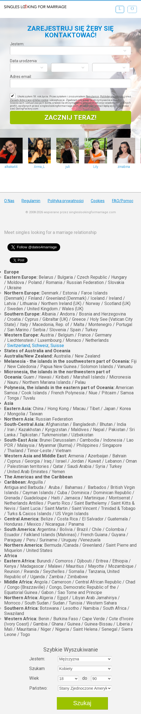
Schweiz (40, 345)
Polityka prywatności (66, 201)
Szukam (37, 668)
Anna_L (39, 167)
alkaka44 (11, 167)
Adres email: (21, 76)
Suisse (57, 345)
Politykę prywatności (112, 96)
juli (67, 167)
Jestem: (17, 44)
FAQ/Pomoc (122, 201)
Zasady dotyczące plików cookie (29, 99)
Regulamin (92, 96)
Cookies (98, 201)
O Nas (9, 201)
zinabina (124, 167)
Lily (95, 167)
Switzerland (18, 345)
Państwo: (38, 688)
